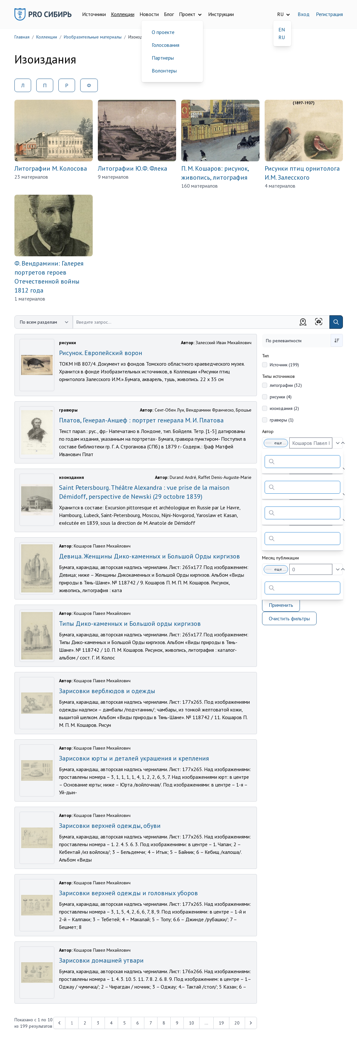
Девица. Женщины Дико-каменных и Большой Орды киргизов (149, 556)
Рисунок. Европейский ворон (100, 353)
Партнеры (163, 58)
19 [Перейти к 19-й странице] (221, 1023)
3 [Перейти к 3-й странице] (98, 1023)
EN (281, 29)
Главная (22, 37)
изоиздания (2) (284, 408)
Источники (94, 14)
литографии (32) (286, 385)
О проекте (163, 32)
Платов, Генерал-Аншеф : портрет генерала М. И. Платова (141, 420)
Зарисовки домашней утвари (101, 960)
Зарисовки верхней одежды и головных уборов (128, 893)
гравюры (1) (281, 420)
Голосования (165, 45)
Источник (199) (284, 365)
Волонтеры (164, 70)
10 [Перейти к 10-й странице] (191, 1023)
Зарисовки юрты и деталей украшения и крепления (134, 758)
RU (281, 37)
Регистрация (329, 14)
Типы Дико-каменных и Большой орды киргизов (130, 623)
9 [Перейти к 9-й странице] (177, 1023)
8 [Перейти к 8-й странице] (164, 1023)
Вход (304, 14)
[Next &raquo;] (251, 1023)
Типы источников (278, 376)
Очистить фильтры (289, 618)
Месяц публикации (280, 558)
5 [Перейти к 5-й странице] (124, 1023)
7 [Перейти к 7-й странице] (150, 1023)
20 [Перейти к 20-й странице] (237, 1023)
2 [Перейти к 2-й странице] (85, 1023)
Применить (281, 605)
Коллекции (122, 14)
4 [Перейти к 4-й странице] (111, 1023)
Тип (265, 356)
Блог (169, 14)
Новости (149, 14)
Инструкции (221, 14)
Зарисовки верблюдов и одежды (107, 691)
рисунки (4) (281, 397)
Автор (268, 431)
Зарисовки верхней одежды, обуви (110, 825)
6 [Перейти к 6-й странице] (137, 1023)
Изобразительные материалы (93, 37)
